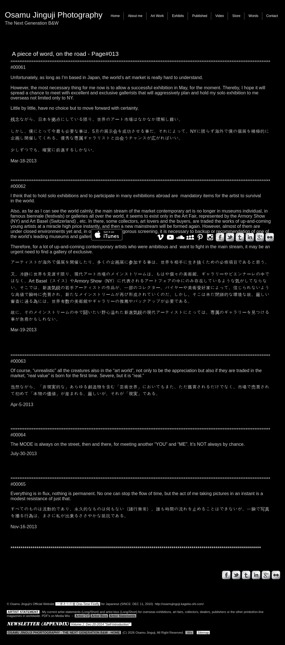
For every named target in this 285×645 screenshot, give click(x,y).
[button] (156, 16)
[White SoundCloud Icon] (180, 237)
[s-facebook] (226, 575)
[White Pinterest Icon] (200, 237)
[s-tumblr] (246, 575)
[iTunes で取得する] (106, 234)
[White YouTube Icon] (170, 237)
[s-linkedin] (256, 575)
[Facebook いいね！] (39, 577)
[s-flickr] (276, 575)
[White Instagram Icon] (210, 237)
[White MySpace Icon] (190, 237)
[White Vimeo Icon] (160, 237)
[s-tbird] (236, 575)
